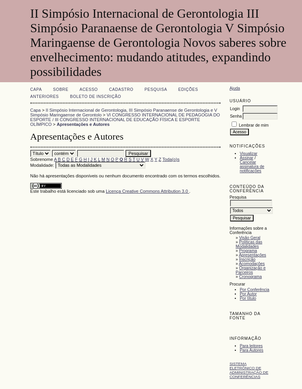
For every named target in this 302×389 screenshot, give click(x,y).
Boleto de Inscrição (95, 96)
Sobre (60, 89)
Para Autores (251, 350)
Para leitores (251, 346)
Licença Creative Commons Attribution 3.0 (147, 191)
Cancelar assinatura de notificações (252, 166)
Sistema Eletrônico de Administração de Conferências (249, 370)
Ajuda (235, 88)
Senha (236, 116)
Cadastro (121, 89)
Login (235, 109)
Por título (248, 298)
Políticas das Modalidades (249, 244)
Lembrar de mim (254, 125)
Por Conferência (254, 290)
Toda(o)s (171, 159)
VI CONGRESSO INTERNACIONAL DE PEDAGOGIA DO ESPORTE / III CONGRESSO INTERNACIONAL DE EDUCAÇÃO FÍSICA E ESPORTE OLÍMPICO (125, 119)
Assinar (247, 158)
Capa (36, 89)
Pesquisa (156, 89)
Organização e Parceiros (250, 270)
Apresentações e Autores (83, 124)
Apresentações (252, 255)
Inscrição (247, 259)
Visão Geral (249, 238)
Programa (248, 251)
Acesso (88, 89)
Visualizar (249, 153)
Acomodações (252, 264)
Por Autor (248, 294)
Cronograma (250, 277)
